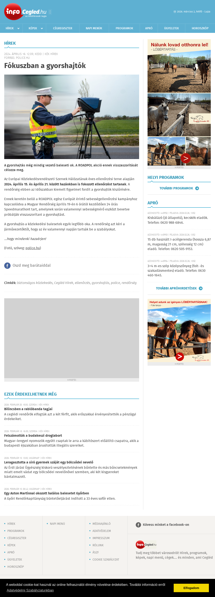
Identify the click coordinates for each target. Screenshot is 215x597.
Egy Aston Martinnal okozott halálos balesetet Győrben (46, 493)
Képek (33, 28)
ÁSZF (96, 552)
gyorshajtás (100, 283)
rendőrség (129, 283)
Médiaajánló (102, 524)
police (115, 283)
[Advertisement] (39, 337)
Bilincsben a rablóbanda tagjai (28, 409)
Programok (124, 28)
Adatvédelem (102, 531)
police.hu (33, 248)
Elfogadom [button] (191, 588)
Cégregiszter (62, 28)
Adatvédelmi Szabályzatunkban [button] (30, 590)
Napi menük (94, 28)
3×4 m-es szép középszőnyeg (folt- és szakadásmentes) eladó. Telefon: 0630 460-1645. (177, 271)
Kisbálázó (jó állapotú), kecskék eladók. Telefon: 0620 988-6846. (178, 220)
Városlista (50, 12)
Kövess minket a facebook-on (166, 524)
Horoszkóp (200, 28)
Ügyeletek (171, 28)
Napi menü (57, 524)
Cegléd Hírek (63, 283)
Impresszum (101, 538)
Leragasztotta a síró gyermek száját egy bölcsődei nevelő (48, 462)
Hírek (10, 28)
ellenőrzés (82, 283)
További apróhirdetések (176, 288)
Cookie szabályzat (106, 559)
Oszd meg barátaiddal (32, 266)
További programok (176, 188)
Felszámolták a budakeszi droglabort (33, 435)
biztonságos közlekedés (34, 283)
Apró (149, 28)
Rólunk (98, 545)
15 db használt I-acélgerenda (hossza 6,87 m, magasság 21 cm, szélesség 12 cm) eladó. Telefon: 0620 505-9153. (179, 244)
